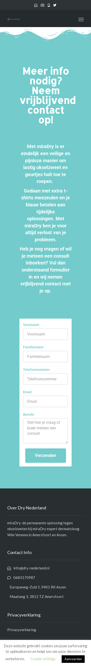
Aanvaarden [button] (73, 659)
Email (27, 392)
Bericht (28, 414)
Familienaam (33, 347)
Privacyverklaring (21, 629)
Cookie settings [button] (43, 659)
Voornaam (31, 325)
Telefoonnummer (36, 370)
